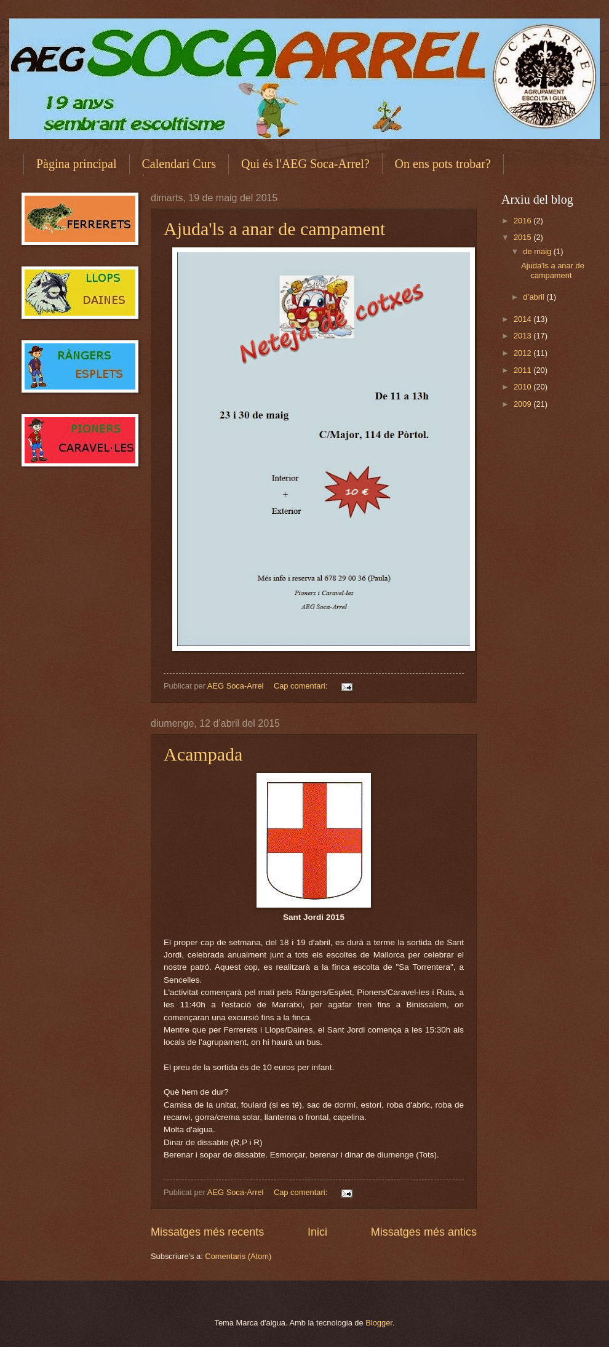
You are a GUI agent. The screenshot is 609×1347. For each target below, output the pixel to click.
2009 (523, 404)
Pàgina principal (76, 163)
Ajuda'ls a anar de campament (274, 228)
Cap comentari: (302, 685)
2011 (523, 370)
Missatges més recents (207, 1232)
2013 (523, 335)
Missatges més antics (424, 1232)
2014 (523, 319)
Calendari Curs (179, 163)
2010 (523, 386)
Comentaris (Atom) (238, 1256)
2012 (523, 353)
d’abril (534, 297)
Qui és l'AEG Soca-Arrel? (305, 163)
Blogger (378, 1322)
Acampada (203, 754)
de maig (538, 251)
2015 (523, 237)
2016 (523, 220)
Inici (317, 1232)
